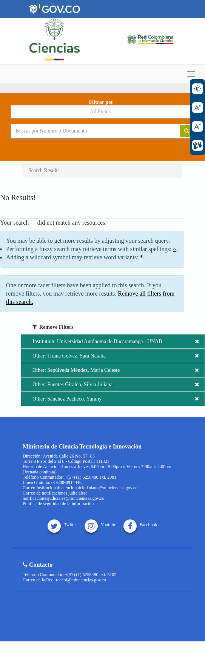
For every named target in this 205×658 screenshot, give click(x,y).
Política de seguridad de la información (58, 503)
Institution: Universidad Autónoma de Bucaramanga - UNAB (115, 341)
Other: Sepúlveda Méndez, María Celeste (115, 370)
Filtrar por (101, 102)
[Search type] (102, 112)
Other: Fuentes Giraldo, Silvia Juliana (115, 384)
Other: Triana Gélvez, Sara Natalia (115, 356)
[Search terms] (89, 131)
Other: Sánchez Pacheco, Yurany (115, 399)
